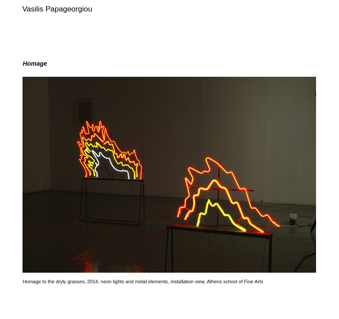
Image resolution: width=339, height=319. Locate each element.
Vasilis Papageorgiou (57, 9)
